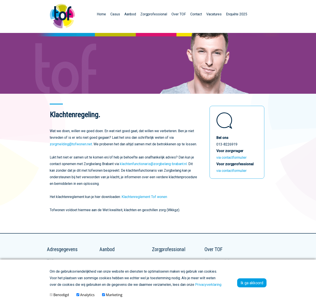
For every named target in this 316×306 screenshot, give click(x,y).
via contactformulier (231, 157)
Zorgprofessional (153, 14)
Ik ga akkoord (251, 283)
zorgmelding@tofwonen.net (71, 144)
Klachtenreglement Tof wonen (144, 197)
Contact (196, 14)
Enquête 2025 (236, 14)
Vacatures (214, 14)
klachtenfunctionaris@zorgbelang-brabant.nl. (153, 164)
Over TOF (178, 14)
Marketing (112, 294)
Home (101, 14)
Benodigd (59, 294)
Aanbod (130, 14)
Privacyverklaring (208, 285)
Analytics (85, 294)
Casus (115, 14)
